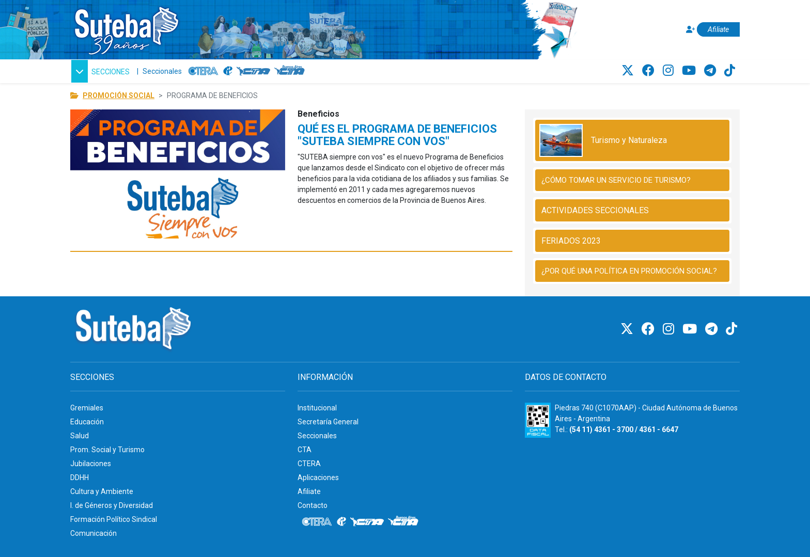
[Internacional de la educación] (227, 71)
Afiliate (309, 491)
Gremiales (86, 408)
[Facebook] (650, 70)
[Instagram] (670, 70)
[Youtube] (690, 70)
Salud (79, 436)
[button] (100, 71)
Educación (87, 422)
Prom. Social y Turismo (107, 449)
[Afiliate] (711, 29)
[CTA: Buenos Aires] (291, 71)
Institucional (317, 408)
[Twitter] (629, 70)
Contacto (313, 505)
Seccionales (162, 71)
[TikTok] (729, 70)
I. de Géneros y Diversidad (111, 505)
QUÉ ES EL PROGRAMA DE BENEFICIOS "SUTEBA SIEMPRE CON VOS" (397, 135)
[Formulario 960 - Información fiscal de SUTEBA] (538, 420)
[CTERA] (203, 71)
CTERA (309, 463)
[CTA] (253, 71)
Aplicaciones (318, 477)
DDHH (79, 477)
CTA (304, 449)
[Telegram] (711, 70)
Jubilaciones (90, 463)
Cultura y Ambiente (101, 491)
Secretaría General (328, 422)
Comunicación (93, 533)
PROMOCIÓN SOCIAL (118, 95)
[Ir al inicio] (126, 27)
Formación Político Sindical (113, 519)
